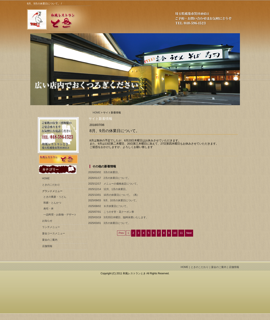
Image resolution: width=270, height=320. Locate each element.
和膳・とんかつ (52, 202)
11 (181, 233)
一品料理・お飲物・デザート (59, 214)
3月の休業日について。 (108, 223)
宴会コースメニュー (53, 233)
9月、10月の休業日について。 (112, 200)
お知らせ (47, 220)
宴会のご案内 (49, 239)
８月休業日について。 (108, 206)
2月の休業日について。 (108, 178)
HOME (96, 112)
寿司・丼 (48, 208)
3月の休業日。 (103, 172)
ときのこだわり (51, 184)
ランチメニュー (51, 227)
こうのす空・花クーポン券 (110, 212)
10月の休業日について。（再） (113, 195)
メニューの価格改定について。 (113, 183)
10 (174, 233)
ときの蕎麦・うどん (54, 196)
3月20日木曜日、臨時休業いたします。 (117, 217)
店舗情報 (47, 246)
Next (189, 233)
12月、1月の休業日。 (107, 189)
